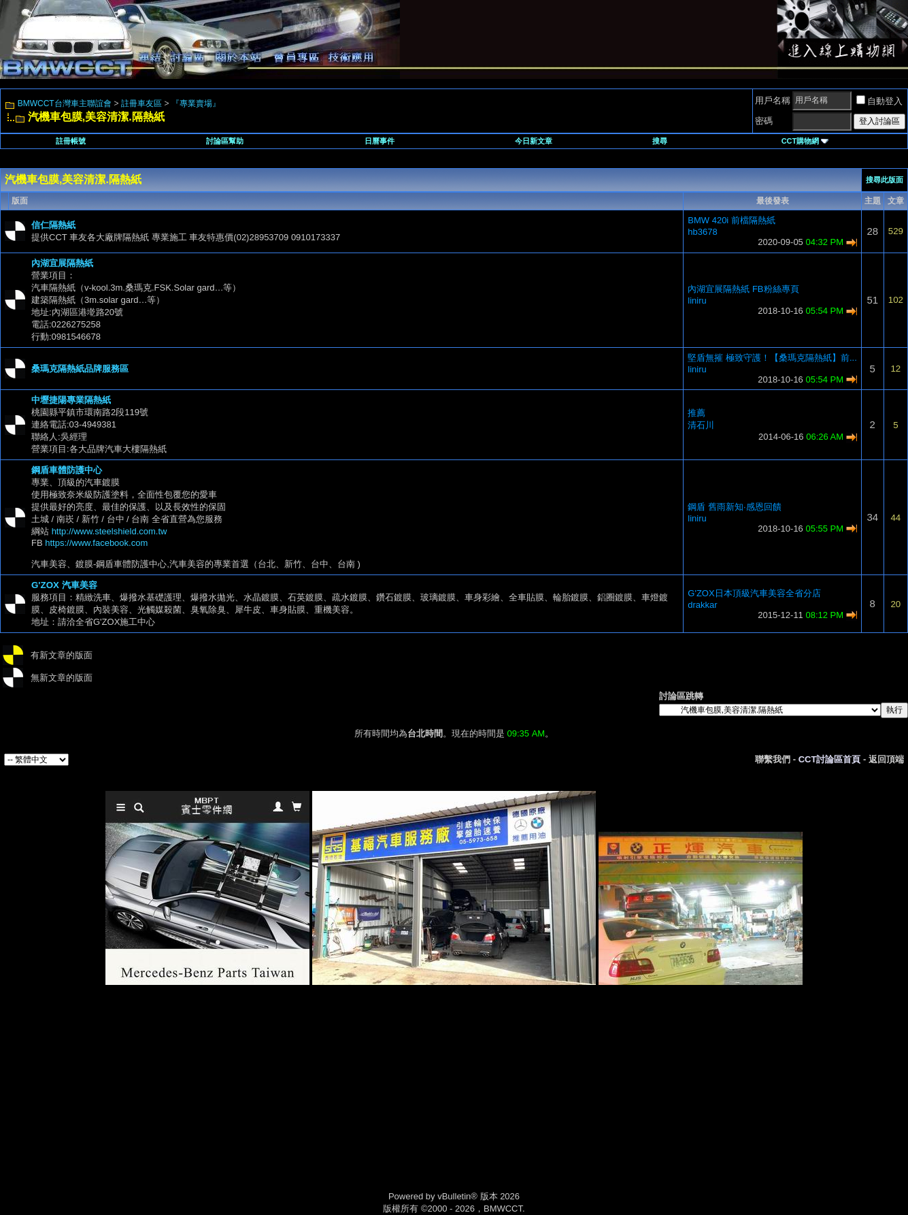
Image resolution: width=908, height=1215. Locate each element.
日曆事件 (379, 141)
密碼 (764, 121)
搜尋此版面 (884, 180)
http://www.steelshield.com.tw (109, 531)
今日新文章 (533, 141)
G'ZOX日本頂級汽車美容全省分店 (754, 593)
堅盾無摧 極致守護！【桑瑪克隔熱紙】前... (772, 358)
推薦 (696, 413)
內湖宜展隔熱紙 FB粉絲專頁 (743, 289)
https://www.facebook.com (96, 543)
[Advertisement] (339, 1103)
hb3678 (702, 232)
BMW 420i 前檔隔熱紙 (731, 220)
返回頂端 (886, 759)
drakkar (702, 605)
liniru (697, 300)
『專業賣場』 (195, 103)
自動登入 (879, 101)
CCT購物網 (805, 141)
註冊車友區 (141, 103)
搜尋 (659, 141)
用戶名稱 (772, 100)
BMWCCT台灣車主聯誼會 (65, 103)
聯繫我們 (772, 759)
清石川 (701, 425)
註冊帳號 (71, 141)
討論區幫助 (224, 141)
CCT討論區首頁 (829, 759)
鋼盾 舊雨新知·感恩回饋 (734, 507)
